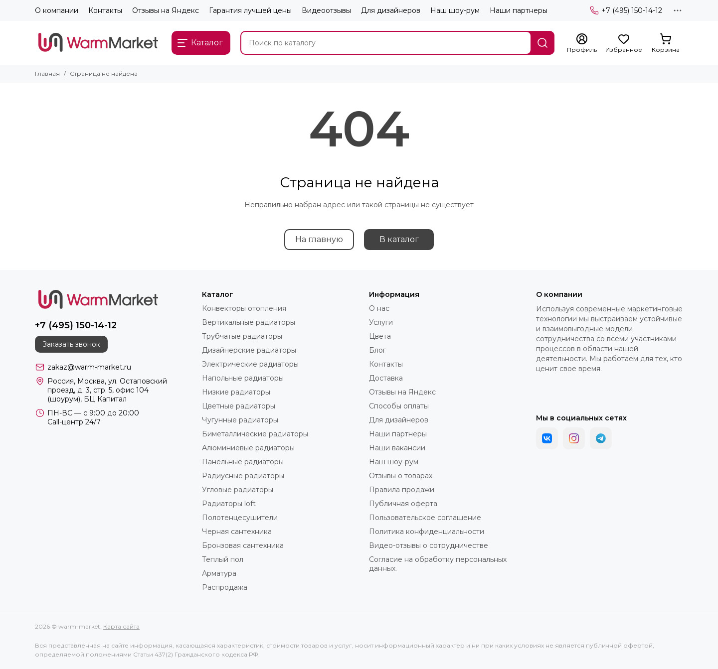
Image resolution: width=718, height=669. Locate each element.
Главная (47, 73)
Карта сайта (121, 626)
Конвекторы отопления (244, 308)
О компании (56, 10)
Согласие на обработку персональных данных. (438, 564)
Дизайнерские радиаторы (249, 350)
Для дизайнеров (390, 10)
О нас (379, 308)
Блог (377, 350)
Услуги (381, 322)
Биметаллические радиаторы (255, 433)
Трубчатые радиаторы (242, 336)
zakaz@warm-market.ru (89, 367)
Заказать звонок (71, 344)
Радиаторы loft (229, 503)
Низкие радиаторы (236, 392)
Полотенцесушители (240, 517)
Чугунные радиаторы (240, 419)
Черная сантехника (237, 531)
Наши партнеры (518, 10)
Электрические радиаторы (250, 364)
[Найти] (542, 43)
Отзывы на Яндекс (165, 10)
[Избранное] (623, 43)
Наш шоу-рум (455, 10)
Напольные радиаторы (243, 378)
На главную (319, 239)
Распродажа (224, 587)
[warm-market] (98, 43)
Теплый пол (222, 559)
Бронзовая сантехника (243, 545)
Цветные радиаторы (238, 405)
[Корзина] (665, 43)
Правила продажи (401, 489)
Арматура (219, 573)
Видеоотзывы (326, 10)
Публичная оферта (403, 503)
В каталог (399, 239)
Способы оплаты (399, 405)
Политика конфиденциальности (426, 531)
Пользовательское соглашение (425, 517)
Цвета (380, 336)
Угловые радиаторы (237, 489)
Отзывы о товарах (400, 475)
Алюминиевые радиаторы (248, 447)
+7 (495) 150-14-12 (626, 10)
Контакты (105, 10)
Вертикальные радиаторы (248, 322)
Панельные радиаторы (243, 461)
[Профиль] (581, 43)
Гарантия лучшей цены (250, 10)
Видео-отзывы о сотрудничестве (428, 545)
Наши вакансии (397, 447)
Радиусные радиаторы (243, 475)
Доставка (386, 378)
